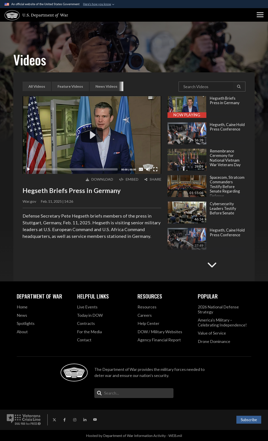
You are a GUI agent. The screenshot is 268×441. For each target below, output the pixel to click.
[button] (260, 14)
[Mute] (148, 169)
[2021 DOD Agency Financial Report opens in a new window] (164, 340)
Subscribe (249, 419)
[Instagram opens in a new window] (74, 419)
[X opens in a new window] (54, 419)
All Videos (36, 86)
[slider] (76, 169)
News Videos (106, 86)
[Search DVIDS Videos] (206, 87)
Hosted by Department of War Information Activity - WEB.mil (134, 435)
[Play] (28, 169)
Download (99, 179)
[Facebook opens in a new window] (64, 419)
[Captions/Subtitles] (141, 169)
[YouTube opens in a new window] (95, 419)
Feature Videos (70, 86)
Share (152, 179)
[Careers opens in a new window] (164, 315)
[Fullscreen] (155, 169)
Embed (128, 179)
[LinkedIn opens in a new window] (85, 419)
